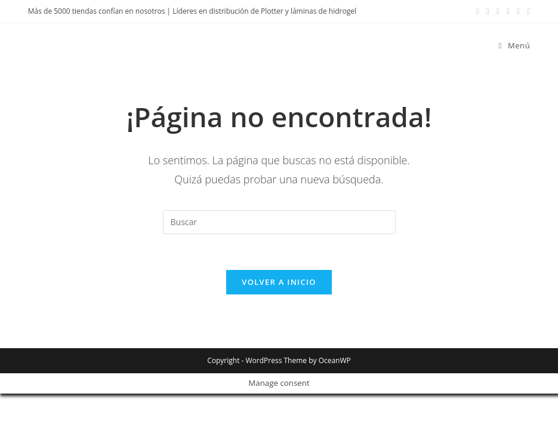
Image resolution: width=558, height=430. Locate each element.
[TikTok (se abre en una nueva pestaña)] (526, 11)
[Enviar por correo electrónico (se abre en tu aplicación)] (518, 11)
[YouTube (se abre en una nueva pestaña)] (508, 11)
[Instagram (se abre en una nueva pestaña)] (488, 11)
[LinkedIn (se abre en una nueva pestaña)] (498, 11)
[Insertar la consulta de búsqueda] (279, 222)
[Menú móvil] (510, 45)
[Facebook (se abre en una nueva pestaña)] (478, 11)
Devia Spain (67, 45)
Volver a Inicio (279, 282)
